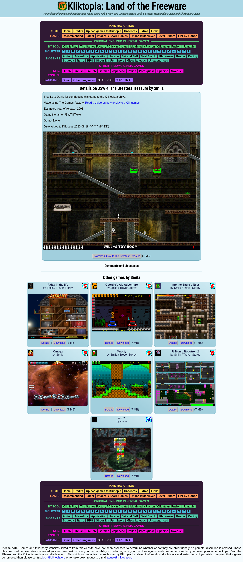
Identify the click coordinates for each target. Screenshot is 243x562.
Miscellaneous (136, 60)
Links (154, 31)
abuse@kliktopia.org (119, 557)
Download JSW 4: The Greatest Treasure (116, 256)
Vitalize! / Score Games (112, 36)
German (104, 71)
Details (45, 342)
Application (98, 56)
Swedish (177, 71)
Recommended (73, 36)
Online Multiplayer (143, 36)
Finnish (79, 71)
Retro (80, 60)
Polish (132, 71)
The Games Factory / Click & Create (103, 46)
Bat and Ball (130, 56)
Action (67, 56)
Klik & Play (70, 46)
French (91, 71)
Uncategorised (158, 60)
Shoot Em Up (104, 60)
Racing (192, 56)
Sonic (67, 80)
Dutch (67, 71)
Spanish (162, 71)
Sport (120, 60)
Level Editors (166, 36)
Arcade (114, 56)
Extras (144, 31)
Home (67, 31)
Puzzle (180, 56)
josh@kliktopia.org (53, 557)
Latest (90, 36)
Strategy (68, 60)
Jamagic (189, 46)
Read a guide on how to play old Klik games (112, 102)
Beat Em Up (149, 56)
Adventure (81, 56)
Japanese (118, 71)
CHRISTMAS (124, 80)
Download (59, 342)
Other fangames (84, 80)
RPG (90, 60)
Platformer (166, 56)
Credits (78, 31)
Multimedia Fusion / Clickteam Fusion (155, 46)
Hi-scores (130, 31)
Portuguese (146, 71)
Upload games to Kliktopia (103, 31)
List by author (187, 36)
